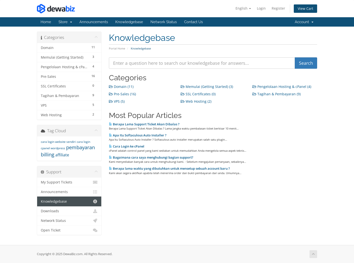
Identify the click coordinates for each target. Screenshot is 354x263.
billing (47, 154)
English (243, 8)
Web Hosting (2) (196, 101)
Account (304, 22)
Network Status (163, 22)
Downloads (69, 211)
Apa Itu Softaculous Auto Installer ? (137, 135)
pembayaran (80, 147)
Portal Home (117, 48)
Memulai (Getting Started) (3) (207, 86)
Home (46, 22)
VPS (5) (117, 101)
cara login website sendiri (58, 142)
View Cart (305, 8)
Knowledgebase (129, 22)
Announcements (93, 22)
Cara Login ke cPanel (126, 146)
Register (278, 8)
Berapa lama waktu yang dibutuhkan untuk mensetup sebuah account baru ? (169, 168)
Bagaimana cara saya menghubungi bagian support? (151, 157)
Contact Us (193, 22)
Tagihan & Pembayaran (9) (276, 94)
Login (261, 8)
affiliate (62, 155)
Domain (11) (121, 86)
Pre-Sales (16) (122, 94)
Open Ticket (69, 230)
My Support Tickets (69, 182)
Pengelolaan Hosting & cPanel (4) (281, 86)
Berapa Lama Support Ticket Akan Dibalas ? (144, 124)
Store (65, 22)
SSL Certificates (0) (198, 94)
